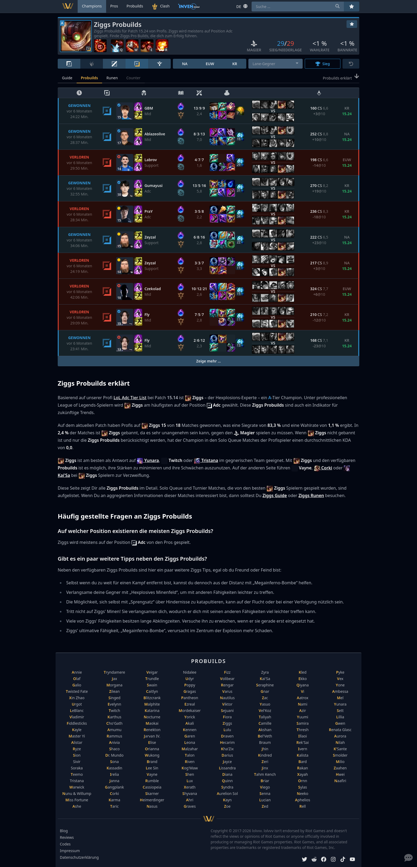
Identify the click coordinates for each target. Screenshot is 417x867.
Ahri (189, 799)
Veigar (152, 672)
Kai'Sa (265, 678)
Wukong (152, 755)
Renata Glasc (340, 729)
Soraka (77, 767)
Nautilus (227, 697)
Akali (189, 723)
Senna (265, 793)
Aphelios (302, 799)
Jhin (265, 748)
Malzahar (190, 748)
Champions (92, 6)
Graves (190, 806)
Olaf (76, 678)
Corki (114, 793)
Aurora (340, 736)
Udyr (189, 678)
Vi (302, 691)
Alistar (76, 742)
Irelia (114, 774)
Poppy (189, 684)
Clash (161, 6)
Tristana (77, 780)
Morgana (114, 684)
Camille (265, 723)
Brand (152, 761)
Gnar (265, 691)
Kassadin (114, 767)
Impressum (70, 850)
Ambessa (340, 691)
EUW (210, 63)
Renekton (152, 729)
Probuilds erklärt (341, 78)
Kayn (227, 799)
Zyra (265, 672)
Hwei (340, 774)
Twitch (114, 710)
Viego (265, 787)
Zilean (114, 691)
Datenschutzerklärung (79, 857)
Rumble (152, 780)
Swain (152, 684)
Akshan (265, 729)
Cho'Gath (114, 723)
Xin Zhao (77, 697)
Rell (302, 806)
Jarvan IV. (152, 736)
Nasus (152, 806)
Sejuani (227, 710)
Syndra (227, 787)
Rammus (114, 736)
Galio (76, 684)
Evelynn (114, 704)
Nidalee (189, 672)
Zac (265, 697)
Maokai (152, 723)
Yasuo (265, 704)
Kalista (302, 755)
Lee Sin (152, 767)
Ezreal (190, 704)
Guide (67, 77)
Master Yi (77, 736)
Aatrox (302, 697)
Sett (340, 710)
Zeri (265, 761)
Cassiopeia (152, 787)
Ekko (302, 678)
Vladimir (76, 716)
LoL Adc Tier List (130, 398)
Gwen (340, 723)
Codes (65, 844)
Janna (114, 780)
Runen (112, 77)
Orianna (152, 748)
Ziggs (227, 723)
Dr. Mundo (114, 755)
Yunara (340, 704)
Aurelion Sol (227, 793)
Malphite (152, 704)
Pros (114, 6)
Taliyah (265, 716)
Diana (227, 774)
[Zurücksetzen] (351, 64)
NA (184, 63)
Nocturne (152, 716)
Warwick (76, 787)
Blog (64, 830)
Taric (114, 806)
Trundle (152, 678)
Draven (227, 736)
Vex (340, 678)
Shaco (114, 748)
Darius (227, 755)
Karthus (114, 716)
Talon (190, 755)
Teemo (77, 774)
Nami (302, 704)
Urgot (77, 704)
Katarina (152, 710)
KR (234, 63)
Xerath (189, 787)
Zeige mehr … (208, 361)
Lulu (227, 729)
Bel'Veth (265, 736)
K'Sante (340, 748)
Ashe (76, 806)
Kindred (265, 755)
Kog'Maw (190, 767)
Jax (114, 678)
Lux (189, 780)
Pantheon (189, 697)
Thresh (302, 729)
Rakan (302, 767)
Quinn (227, 780)
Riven (189, 761)
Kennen (190, 729)
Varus (227, 691)
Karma (114, 799)
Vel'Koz (265, 710)
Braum (265, 742)
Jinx (265, 767)
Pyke (340, 672)
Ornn (302, 780)
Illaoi (302, 736)
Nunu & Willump (76, 793)
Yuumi (302, 716)
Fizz (227, 672)
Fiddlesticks (77, 723)
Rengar (227, 684)
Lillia (340, 716)
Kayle (77, 729)
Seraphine (265, 684)
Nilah (340, 742)
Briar (265, 780)
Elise (152, 742)
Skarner (152, 793)
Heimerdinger (152, 799)
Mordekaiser (190, 710)
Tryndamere (114, 672)
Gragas (190, 691)
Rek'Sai (302, 742)
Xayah (302, 774)
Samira (303, 723)
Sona (114, 761)
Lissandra (227, 767)
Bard (302, 761)
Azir (302, 710)
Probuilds (89, 77)
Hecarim (227, 742)
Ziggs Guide (274, 495)
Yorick (189, 716)
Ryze (77, 748)
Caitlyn (152, 691)
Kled (302, 672)
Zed (265, 806)
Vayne (152, 774)
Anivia (114, 742)
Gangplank (114, 787)
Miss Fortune (76, 799)
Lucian (265, 799)
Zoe (227, 806)
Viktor (227, 704)
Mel (340, 697)
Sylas (302, 787)
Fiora (227, 716)
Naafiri (340, 780)
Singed (114, 697)
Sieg (322, 63)
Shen (189, 774)
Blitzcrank (152, 697)
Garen (189, 736)
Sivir (77, 761)
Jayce (227, 761)
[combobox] (275, 64)
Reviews (67, 837)
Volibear (227, 678)
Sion (77, 755)
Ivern (302, 748)
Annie (77, 672)
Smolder (340, 755)
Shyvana (189, 793)
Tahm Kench (265, 774)
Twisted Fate (77, 691)
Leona (189, 742)
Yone (340, 684)
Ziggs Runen (311, 495)
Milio (340, 761)
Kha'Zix (227, 748)
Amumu (114, 729)
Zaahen (340, 767)
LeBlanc (77, 710)
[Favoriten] (352, 24)
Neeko (302, 793)
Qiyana (303, 684)
